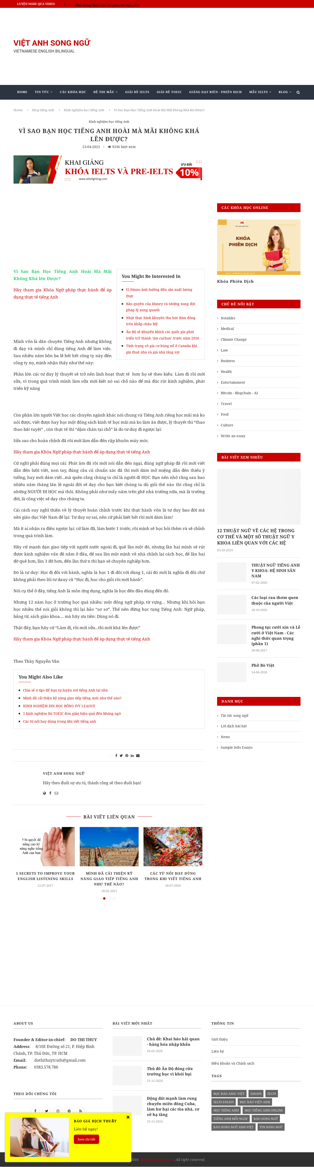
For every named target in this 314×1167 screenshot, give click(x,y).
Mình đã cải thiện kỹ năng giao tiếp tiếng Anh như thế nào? (72, 698)
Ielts (271, 1094)
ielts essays (223, 1102)
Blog (283, 92)
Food (225, 414)
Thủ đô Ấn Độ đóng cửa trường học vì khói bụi (170, 1071)
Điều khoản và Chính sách (232, 1063)
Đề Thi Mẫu (103, 92)
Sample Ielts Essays (236, 747)
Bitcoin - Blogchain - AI (239, 393)
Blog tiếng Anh (43, 110)
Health (226, 371)
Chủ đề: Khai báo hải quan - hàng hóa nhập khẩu (173, 1041)
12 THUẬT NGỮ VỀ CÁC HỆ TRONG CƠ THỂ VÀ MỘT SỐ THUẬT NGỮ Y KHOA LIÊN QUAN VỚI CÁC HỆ (256, 537)
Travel (226, 403)
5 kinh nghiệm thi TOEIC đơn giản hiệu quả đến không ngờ (72, 713)
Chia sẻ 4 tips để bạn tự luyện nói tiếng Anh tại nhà (65, 690)
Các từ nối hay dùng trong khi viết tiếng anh (59, 721)
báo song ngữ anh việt (233, 1127)
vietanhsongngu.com (156, 1159)
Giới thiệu (219, 1039)
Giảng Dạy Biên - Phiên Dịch (215, 92)
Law (224, 350)
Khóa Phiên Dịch (235, 281)
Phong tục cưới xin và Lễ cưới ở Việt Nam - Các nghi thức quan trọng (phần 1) (275, 636)
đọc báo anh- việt (229, 1094)
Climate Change (234, 339)
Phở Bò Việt (262, 665)
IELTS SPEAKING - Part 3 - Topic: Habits (105, 4)
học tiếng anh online (264, 1110)
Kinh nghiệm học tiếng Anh (84, 110)
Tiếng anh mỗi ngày (230, 1119)
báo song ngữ (266, 1119)
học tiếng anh (226, 1110)
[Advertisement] (206, 46)
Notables (228, 318)
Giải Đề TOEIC (169, 92)
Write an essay (233, 436)
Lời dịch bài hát (234, 726)
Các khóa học (73, 92)
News (225, 737)
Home (22, 92)
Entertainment (233, 382)
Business (228, 360)
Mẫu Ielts (258, 92)
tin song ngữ (271, 1127)
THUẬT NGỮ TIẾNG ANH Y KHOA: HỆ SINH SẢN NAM (275, 570)
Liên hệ (217, 1051)
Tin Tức (42, 92)
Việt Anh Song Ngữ (64, 773)
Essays (256, 1094)
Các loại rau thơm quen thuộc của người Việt (274, 600)
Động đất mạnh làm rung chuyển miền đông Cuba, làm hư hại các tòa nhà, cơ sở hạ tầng (173, 1107)
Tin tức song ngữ (234, 715)
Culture (227, 425)
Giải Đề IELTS (137, 92)
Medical (227, 328)
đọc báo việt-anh (255, 1102)
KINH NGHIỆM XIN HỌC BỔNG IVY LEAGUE (59, 706)
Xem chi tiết (86, 1139)
